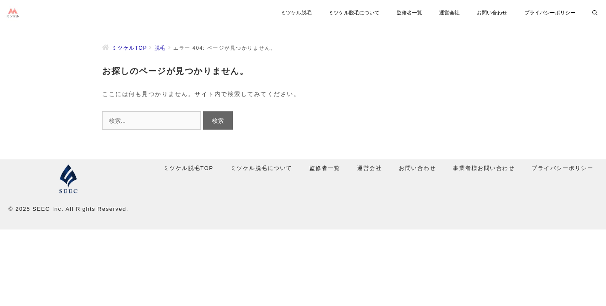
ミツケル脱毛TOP (188, 168)
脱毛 (160, 48)
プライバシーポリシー (549, 13)
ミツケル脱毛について (354, 13)
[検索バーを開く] (595, 13)
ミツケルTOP (129, 48)
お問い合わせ (492, 13)
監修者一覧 (409, 13)
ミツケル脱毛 (296, 13)
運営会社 (449, 13)
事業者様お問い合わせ (484, 168)
